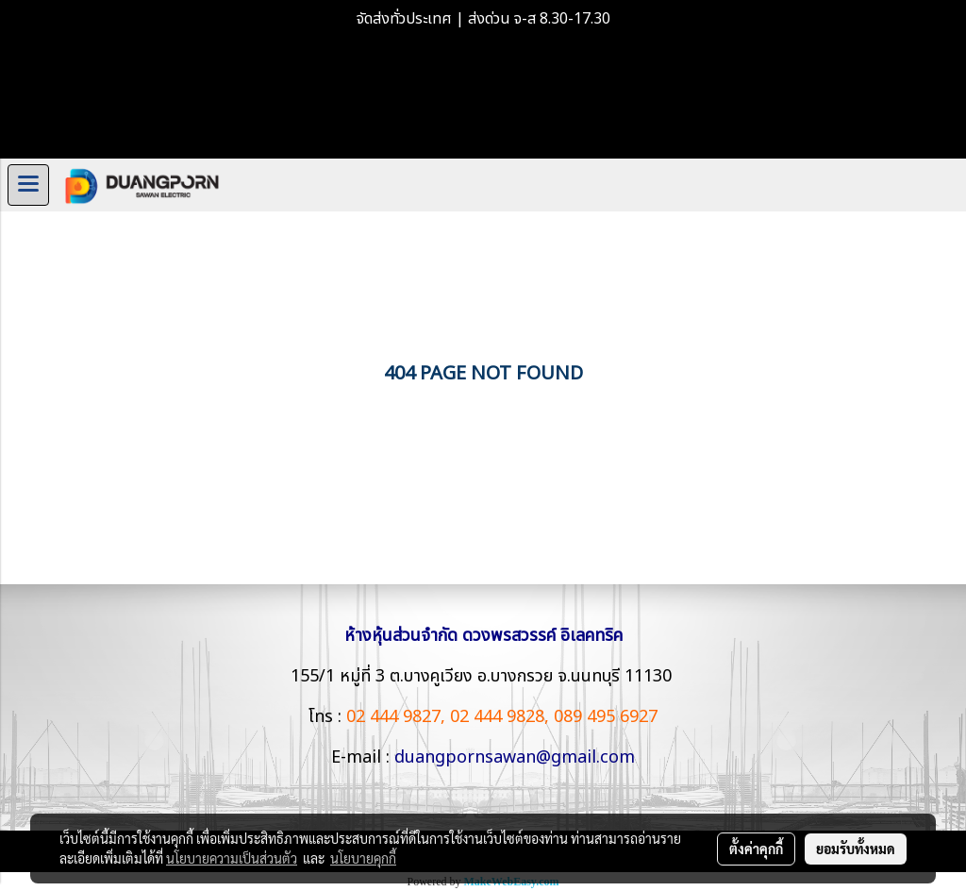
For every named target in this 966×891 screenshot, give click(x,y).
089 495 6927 (606, 717)
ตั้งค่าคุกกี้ (756, 848)
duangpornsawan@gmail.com (514, 757)
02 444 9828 (497, 717)
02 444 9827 (393, 717)
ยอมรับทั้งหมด (855, 848)
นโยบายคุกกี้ (363, 857)
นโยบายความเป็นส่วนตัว (231, 857)
